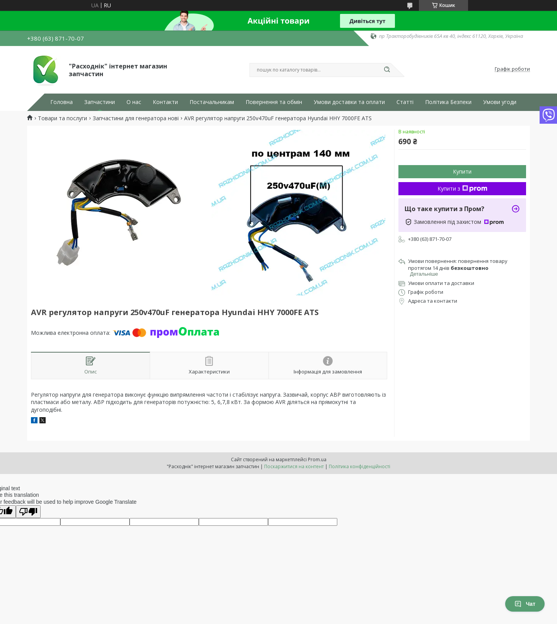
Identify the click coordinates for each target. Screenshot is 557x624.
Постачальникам (212, 102)
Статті (404, 102)
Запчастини (99, 102)
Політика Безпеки (448, 102)
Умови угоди (499, 102)
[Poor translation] (28, 511)
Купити (462, 171)
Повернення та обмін (274, 102)
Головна (61, 102)
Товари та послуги (62, 118)
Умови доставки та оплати (349, 102)
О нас (133, 102)
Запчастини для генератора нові (136, 118)
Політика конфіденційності (359, 466)
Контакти (165, 102)
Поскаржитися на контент (294, 466)
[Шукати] (387, 70)
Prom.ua (317, 459)
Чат (524, 603)
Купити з (462, 188)
